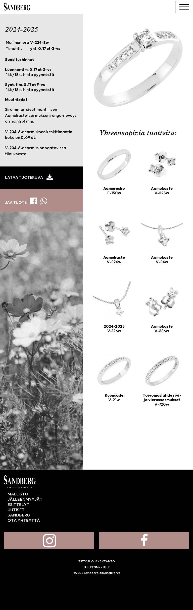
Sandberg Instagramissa (49, 540)
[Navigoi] (184, 7)
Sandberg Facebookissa (144, 540)
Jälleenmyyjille (96, 567)
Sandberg (17, 7)
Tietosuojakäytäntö (96, 561)
